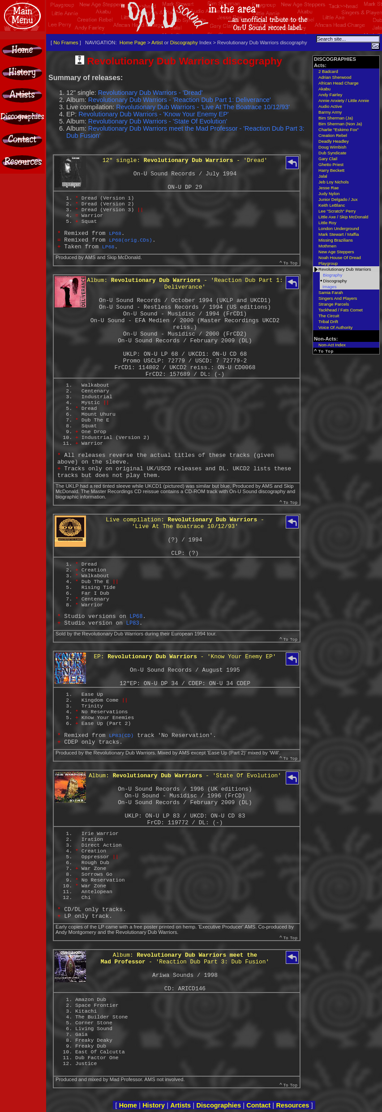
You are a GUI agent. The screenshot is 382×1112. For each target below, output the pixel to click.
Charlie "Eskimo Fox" (338, 129)
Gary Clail (327, 158)
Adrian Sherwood (335, 77)
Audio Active (330, 106)
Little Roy (327, 222)
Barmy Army (330, 112)
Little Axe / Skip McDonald (343, 216)
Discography (184, 42)
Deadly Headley (333, 141)
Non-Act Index (332, 344)
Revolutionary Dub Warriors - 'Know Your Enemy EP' (153, 114)
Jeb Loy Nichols (333, 181)
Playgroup (328, 263)
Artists (180, 1105)
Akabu (324, 88)
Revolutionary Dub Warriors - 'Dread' (150, 92)
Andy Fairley (330, 94)
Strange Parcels (333, 304)
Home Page (133, 42)
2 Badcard (328, 71)
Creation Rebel (332, 135)
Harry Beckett (331, 170)
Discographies (218, 1105)
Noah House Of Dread (339, 257)
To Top (290, 263)
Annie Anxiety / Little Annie (343, 100)
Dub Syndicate (332, 152)
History (153, 1105)
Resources (292, 1105)
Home (128, 1105)
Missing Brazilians (335, 240)
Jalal (322, 176)
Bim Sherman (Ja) (335, 117)
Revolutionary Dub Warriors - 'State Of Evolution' (157, 121)
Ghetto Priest (330, 164)
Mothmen (327, 245)
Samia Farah (330, 292)
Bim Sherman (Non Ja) (340, 123)
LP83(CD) (121, 735)
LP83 (132, 623)
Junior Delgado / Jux (337, 199)
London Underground (338, 228)
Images (329, 286)
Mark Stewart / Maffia (338, 234)
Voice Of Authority (335, 327)
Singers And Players (337, 298)
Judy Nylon (328, 193)
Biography (332, 275)
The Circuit (328, 315)
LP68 (115, 233)
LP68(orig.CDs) (130, 240)
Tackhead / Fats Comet (340, 309)
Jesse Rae (328, 187)
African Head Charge (338, 83)
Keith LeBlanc (331, 205)
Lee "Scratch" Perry (337, 211)
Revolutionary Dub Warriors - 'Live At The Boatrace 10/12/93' (203, 107)
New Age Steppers (336, 251)
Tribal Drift (328, 321)
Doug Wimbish (332, 147)
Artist (157, 42)
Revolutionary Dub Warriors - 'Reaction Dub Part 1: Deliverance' (179, 99)
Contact (258, 1105)
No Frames (65, 42)
